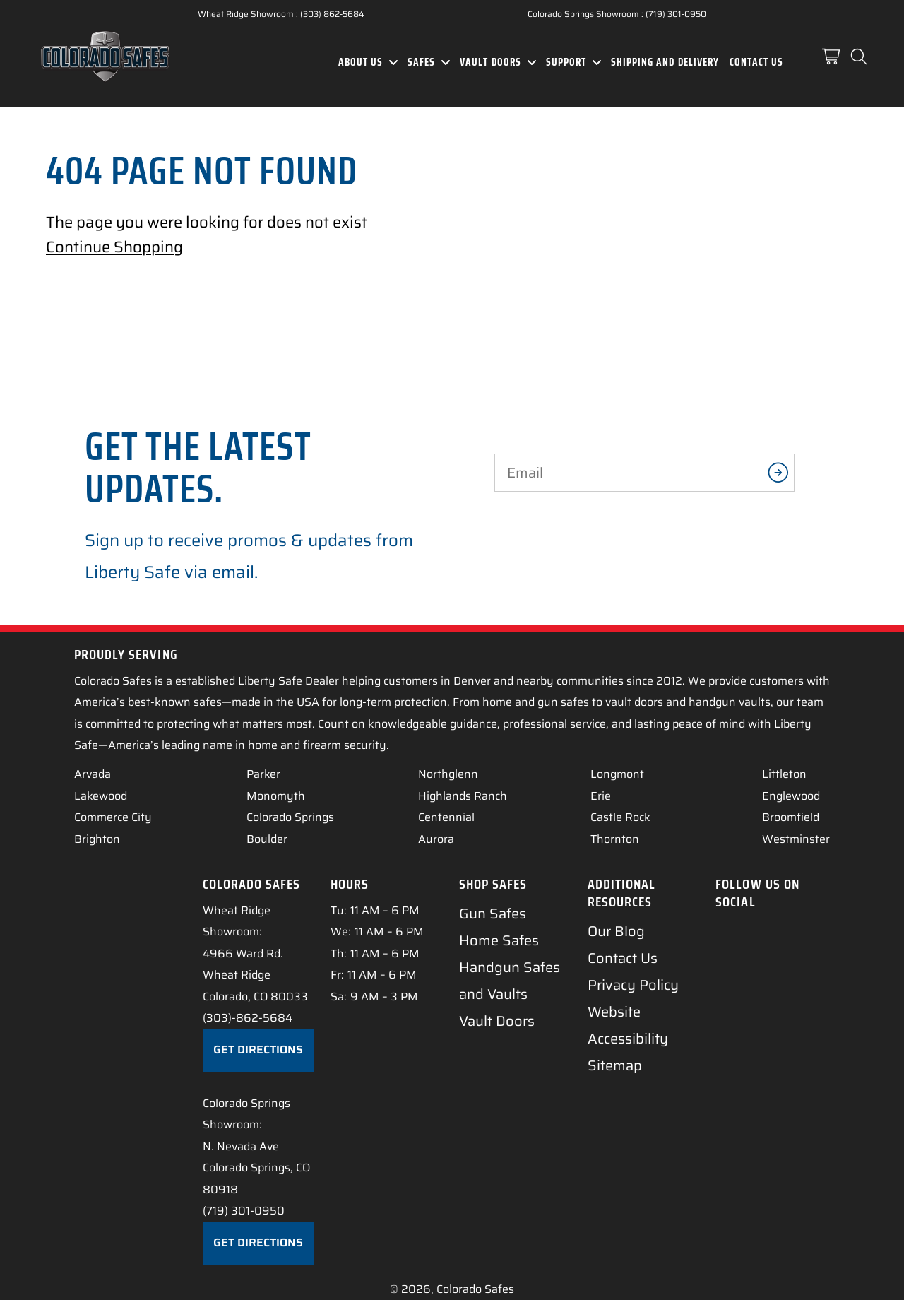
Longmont (617, 774)
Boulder (266, 839)
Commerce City (113, 817)
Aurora (436, 839)
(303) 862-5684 (332, 13)
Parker (263, 774)
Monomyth (275, 796)
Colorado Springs (290, 817)
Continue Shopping (114, 247)
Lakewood (100, 796)
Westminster (796, 839)
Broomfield (790, 817)
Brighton (97, 839)
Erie (600, 796)
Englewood (791, 796)
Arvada (92, 774)
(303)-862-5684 (247, 1018)
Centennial (446, 817)
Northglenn (448, 774)
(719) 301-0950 (676, 13)
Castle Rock (620, 817)
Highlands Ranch (462, 796)
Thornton (614, 839)
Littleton (784, 774)
